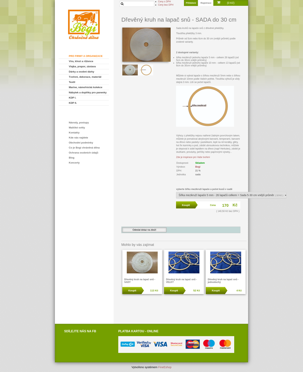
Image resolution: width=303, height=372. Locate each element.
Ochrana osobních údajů (83, 152)
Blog (71, 157)
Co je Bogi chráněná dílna (84, 147)
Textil (72, 82)
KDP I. (72, 97)
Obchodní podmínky (81, 142)
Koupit (132, 290)
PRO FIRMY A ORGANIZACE (86, 56)
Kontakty (74, 132)
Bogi (197, 166)
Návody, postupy (79, 122)
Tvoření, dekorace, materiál (85, 76)
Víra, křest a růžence (81, 61)
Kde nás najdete (78, 137)
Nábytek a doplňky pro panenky (88, 92)
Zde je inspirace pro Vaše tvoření (193, 157)
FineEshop (165, 367)
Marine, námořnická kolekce (85, 87)
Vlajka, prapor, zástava (82, 66)
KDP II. (73, 102)
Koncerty (74, 162)
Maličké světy (77, 127)
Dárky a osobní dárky (81, 71)
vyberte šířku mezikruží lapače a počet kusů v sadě (204, 189)
